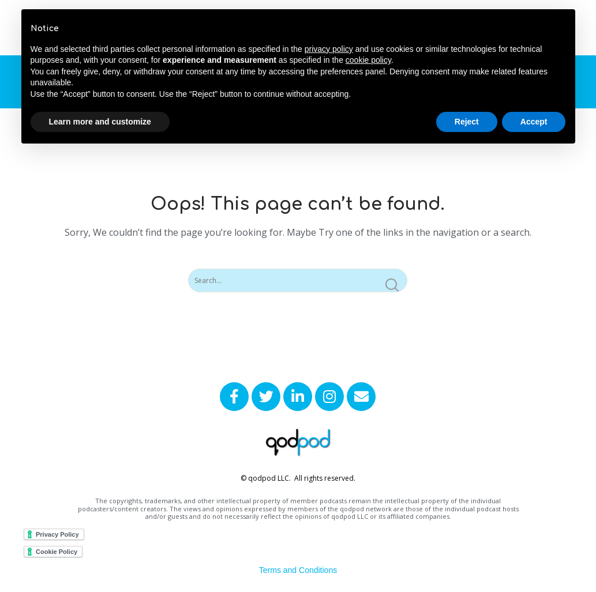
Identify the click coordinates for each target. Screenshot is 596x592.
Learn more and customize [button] (100, 121)
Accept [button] (534, 121)
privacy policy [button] (329, 49)
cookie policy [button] (368, 60)
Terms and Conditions (298, 570)
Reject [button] (467, 121)
